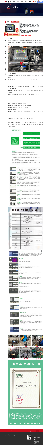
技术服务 (30, 1)
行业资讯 (14, 436)
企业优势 (5, 436)
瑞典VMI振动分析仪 (9, 16)
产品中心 (14, 1)
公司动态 (14, 435)
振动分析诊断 (9, 435)
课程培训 (34, 1)
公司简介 (5, 435)
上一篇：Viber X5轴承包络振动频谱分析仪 (13, 428)
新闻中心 (22, 1)
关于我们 (26, 1)
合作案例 (18, 1)
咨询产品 (21, 35)
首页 (10, 1)
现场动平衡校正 (9, 436)
